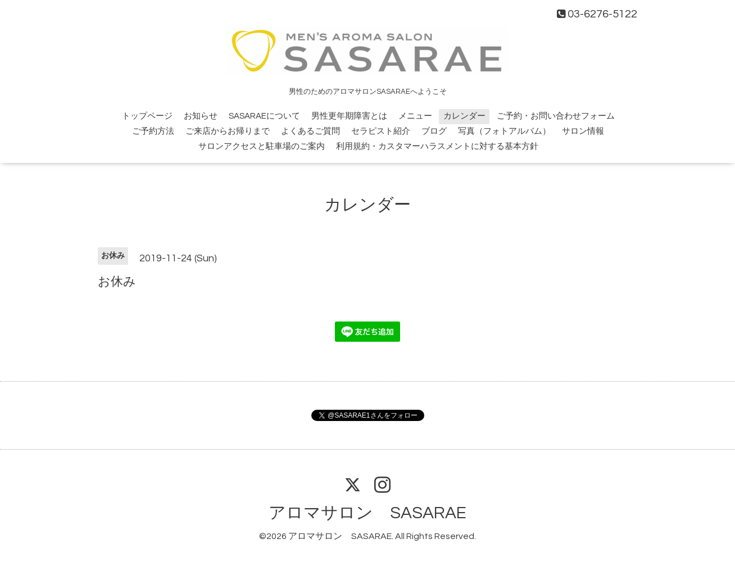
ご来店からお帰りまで (227, 131)
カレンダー (464, 116)
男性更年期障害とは (349, 116)
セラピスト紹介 (380, 131)
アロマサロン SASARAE (367, 513)
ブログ (434, 131)
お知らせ (200, 116)
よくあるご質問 (310, 131)
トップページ (147, 116)
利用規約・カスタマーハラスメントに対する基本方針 (437, 146)
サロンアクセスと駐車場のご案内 (261, 146)
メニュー (415, 116)
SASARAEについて (264, 116)
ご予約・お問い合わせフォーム (556, 116)
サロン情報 (583, 131)
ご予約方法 (153, 131)
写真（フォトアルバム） (504, 131)
